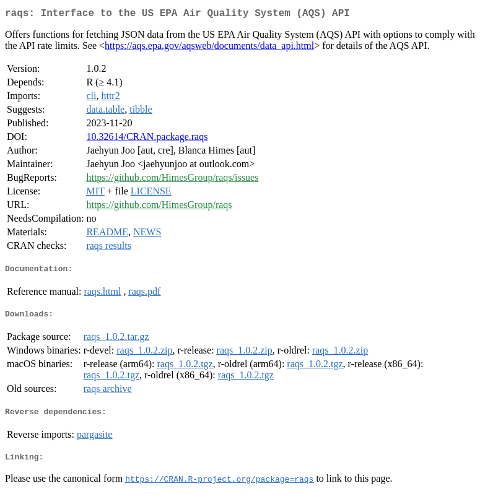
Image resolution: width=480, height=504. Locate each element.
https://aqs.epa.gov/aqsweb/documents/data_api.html (209, 48)
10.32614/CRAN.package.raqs (146, 139)
